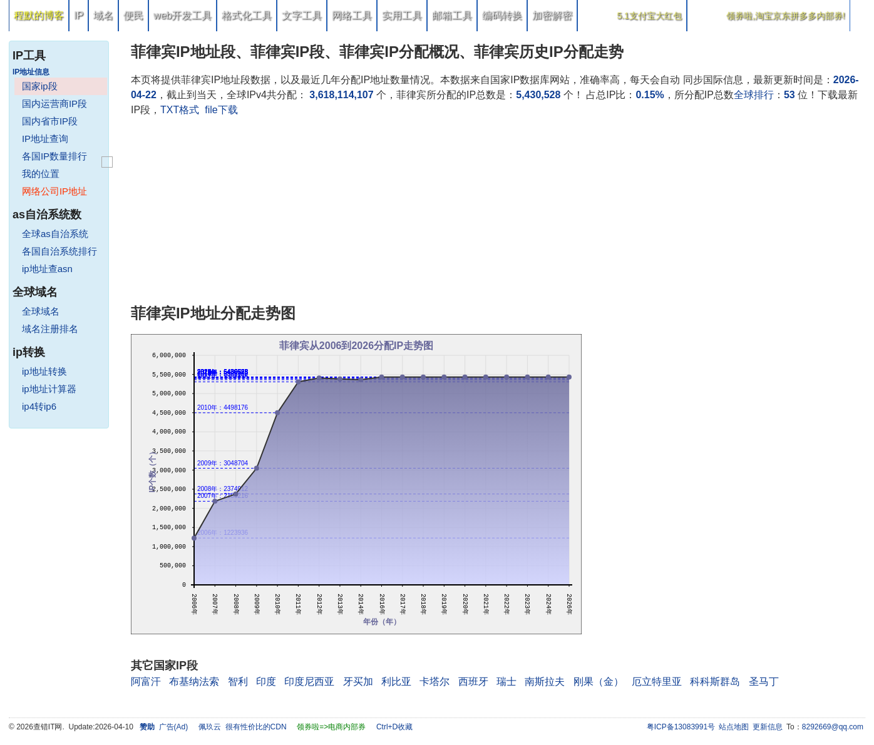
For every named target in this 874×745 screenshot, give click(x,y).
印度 (266, 681)
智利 (238, 681)
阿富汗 (146, 681)
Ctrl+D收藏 (394, 726)
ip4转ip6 (39, 406)
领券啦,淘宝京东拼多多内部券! (785, 16)
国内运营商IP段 (54, 103)
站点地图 (734, 726)
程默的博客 (39, 15)
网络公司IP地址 (54, 191)
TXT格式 (179, 109)
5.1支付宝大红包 (649, 16)
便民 (133, 15)
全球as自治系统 (55, 233)
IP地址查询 (45, 138)
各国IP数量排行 (54, 156)
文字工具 (302, 15)
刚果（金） (598, 681)
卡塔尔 (434, 681)
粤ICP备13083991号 (681, 726)
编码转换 (502, 15)
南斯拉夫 (545, 681)
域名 (103, 15)
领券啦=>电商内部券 (331, 726)
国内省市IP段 (50, 121)
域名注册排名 (50, 328)
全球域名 (40, 311)
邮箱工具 (452, 15)
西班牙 (473, 681)
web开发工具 (182, 15)
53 (789, 94)
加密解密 (552, 15)
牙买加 (358, 681)
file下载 (221, 109)
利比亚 (396, 681)
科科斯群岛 (715, 681)
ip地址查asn (47, 268)
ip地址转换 (44, 371)
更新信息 (768, 726)
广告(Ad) (173, 726)
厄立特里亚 (657, 681)
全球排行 (754, 94)
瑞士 (506, 681)
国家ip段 (40, 86)
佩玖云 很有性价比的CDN (242, 726)
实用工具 (402, 15)
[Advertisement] (498, 211)
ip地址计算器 (49, 388)
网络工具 (352, 15)
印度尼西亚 (309, 681)
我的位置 (40, 173)
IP (78, 15)
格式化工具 (247, 15)
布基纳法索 (194, 681)
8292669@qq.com (832, 726)
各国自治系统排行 (59, 251)
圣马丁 (764, 681)
